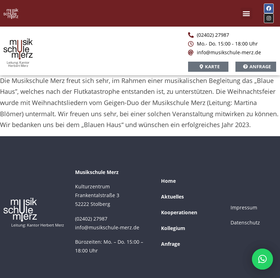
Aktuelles (172, 196)
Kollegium (173, 228)
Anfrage (170, 244)
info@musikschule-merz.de (107, 227)
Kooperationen (179, 212)
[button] (246, 13)
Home (168, 181)
